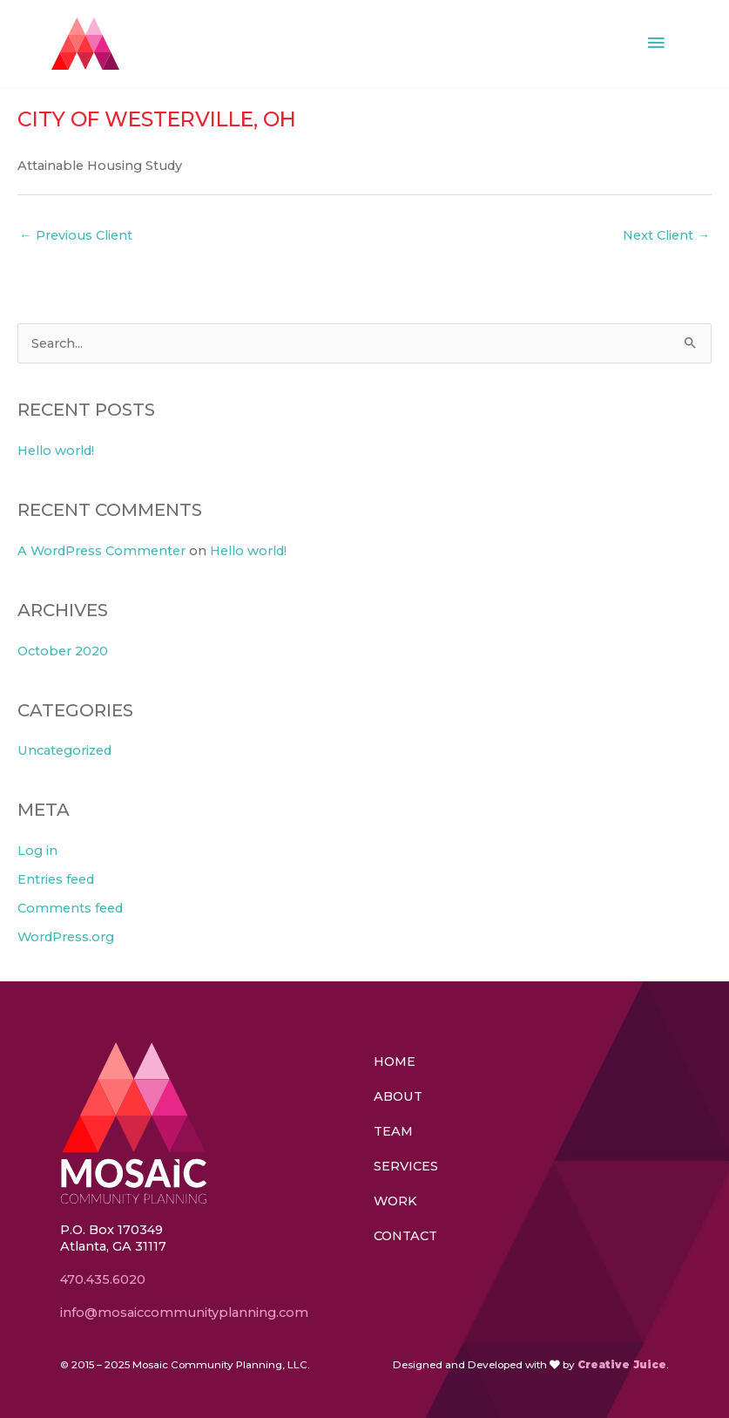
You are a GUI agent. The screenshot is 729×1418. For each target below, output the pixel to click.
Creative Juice (621, 1365)
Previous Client (75, 235)
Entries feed (55, 879)
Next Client (666, 235)
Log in (37, 850)
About (398, 1096)
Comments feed (70, 908)
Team (393, 1131)
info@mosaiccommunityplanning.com (186, 1312)
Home (394, 1061)
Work (395, 1201)
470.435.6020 (102, 1279)
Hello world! (55, 450)
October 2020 (62, 651)
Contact (405, 1236)
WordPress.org (65, 937)
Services (406, 1166)
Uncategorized (64, 750)
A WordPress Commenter (101, 551)
